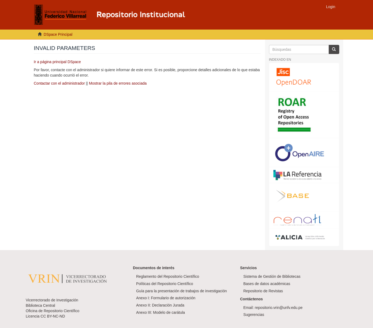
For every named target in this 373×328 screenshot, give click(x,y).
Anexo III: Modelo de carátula (160, 312)
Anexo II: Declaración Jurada (160, 305)
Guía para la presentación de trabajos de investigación (181, 291)
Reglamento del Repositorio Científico (167, 276)
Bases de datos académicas (266, 284)
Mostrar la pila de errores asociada (118, 83)
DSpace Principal (58, 34)
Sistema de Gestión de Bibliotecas (271, 276)
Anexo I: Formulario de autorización (165, 298)
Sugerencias (253, 314)
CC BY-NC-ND (52, 316)
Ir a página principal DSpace (57, 62)
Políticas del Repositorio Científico (164, 284)
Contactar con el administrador (59, 83)
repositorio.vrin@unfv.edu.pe (279, 307)
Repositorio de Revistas (263, 291)
